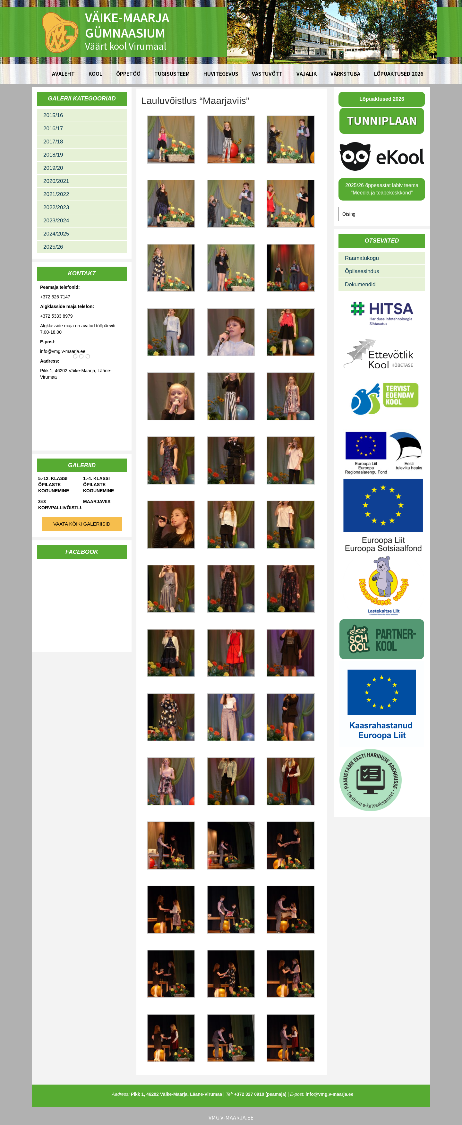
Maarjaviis (96, 501)
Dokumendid (360, 284)
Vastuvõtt (267, 73)
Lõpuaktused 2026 (398, 73)
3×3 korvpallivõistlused (60, 504)
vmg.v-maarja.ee (231, 1117)
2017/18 (53, 142)
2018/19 (53, 155)
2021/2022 (56, 194)
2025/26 (53, 247)
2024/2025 (56, 234)
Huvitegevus (220, 73)
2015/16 (53, 115)
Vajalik (306, 73)
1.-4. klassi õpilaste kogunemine (98, 484)
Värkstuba (345, 73)
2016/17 (53, 128)
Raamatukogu (362, 258)
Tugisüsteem (172, 73)
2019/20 (53, 168)
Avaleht (63, 73)
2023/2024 (56, 221)
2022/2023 (56, 207)
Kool (95, 73)
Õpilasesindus (362, 271)
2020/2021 (56, 181)
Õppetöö (128, 73)
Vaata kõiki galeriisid (81, 524)
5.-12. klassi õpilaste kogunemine (53, 484)
